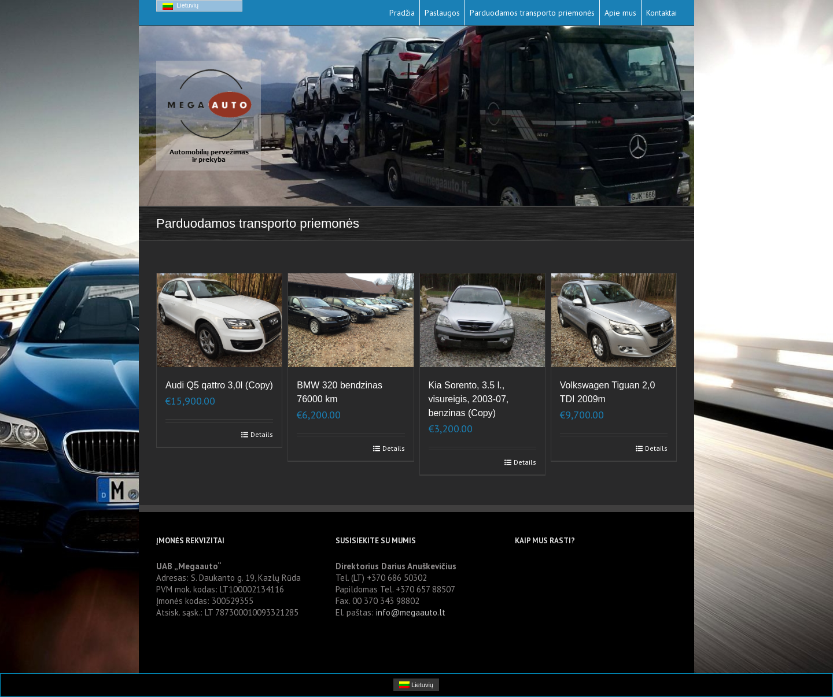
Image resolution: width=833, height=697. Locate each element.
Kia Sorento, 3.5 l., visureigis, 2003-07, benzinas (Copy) (469, 399)
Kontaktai (661, 13)
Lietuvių (180, 6)
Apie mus (620, 13)
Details (261, 434)
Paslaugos (442, 13)
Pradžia (402, 13)
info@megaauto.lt (410, 612)
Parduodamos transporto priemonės (532, 13)
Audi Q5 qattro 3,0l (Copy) (219, 385)
